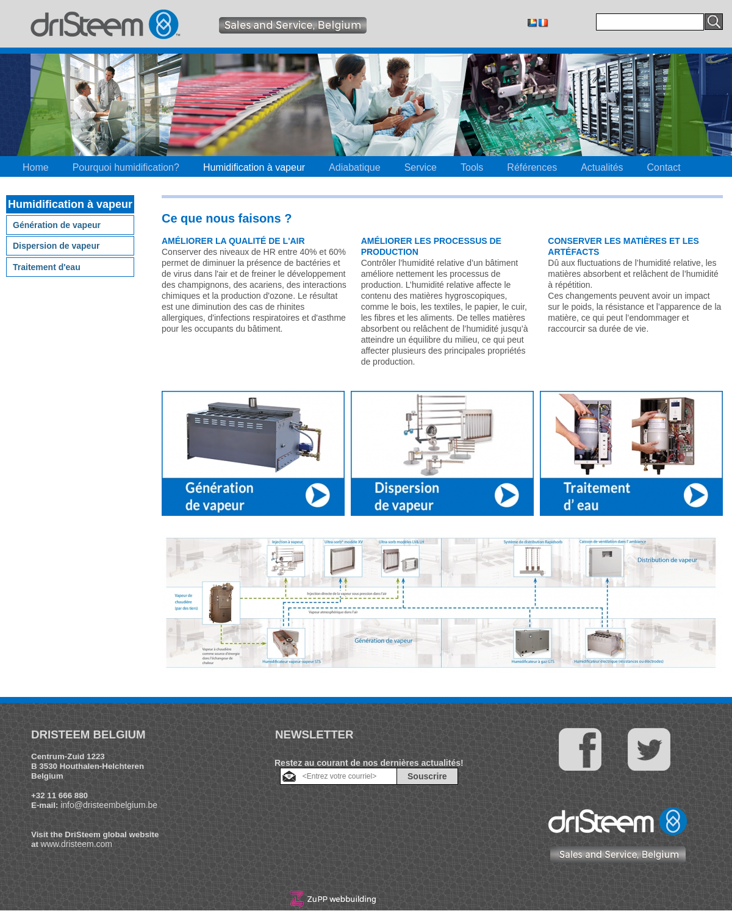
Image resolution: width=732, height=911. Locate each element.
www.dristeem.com (76, 844)
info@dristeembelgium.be (108, 805)
